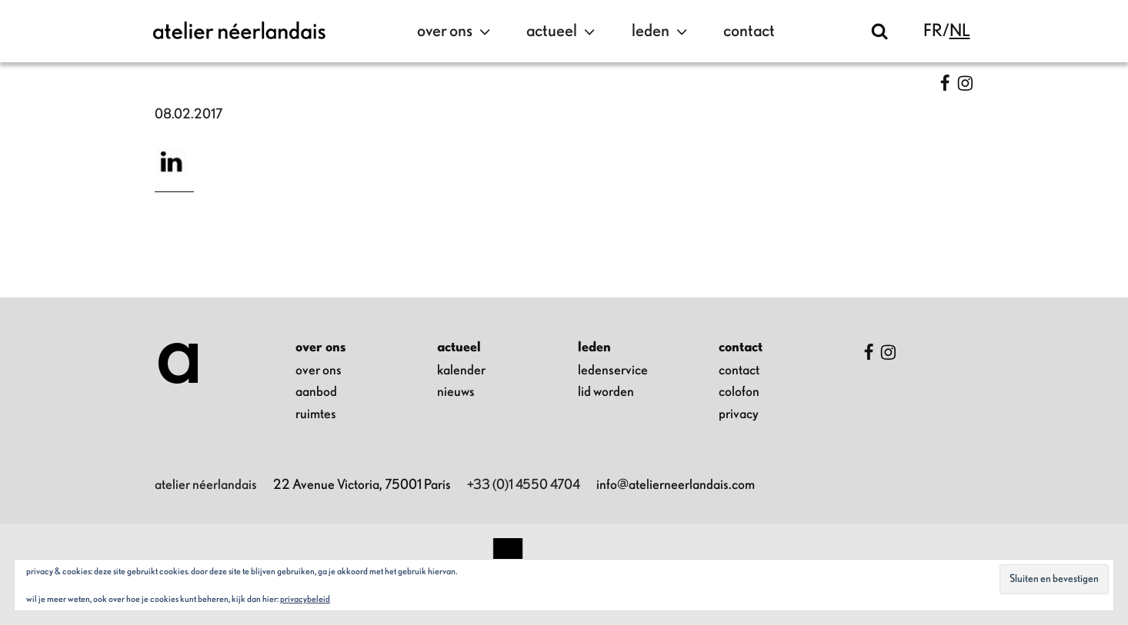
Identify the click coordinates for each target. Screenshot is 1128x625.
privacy (739, 414)
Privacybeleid (305, 598)
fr (933, 31)
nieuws (456, 392)
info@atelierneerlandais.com (675, 485)
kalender (461, 370)
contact (749, 31)
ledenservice (613, 370)
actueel (562, 31)
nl (959, 31)
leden (661, 31)
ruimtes (315, 414)
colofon (739, 392)
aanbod (316, 392)
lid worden (606, 392)
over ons (455, 31)
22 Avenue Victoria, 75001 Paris (362, 485)
